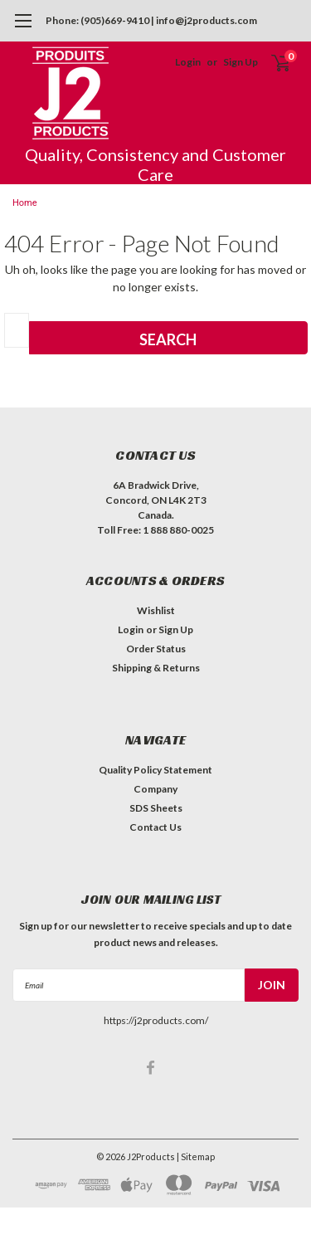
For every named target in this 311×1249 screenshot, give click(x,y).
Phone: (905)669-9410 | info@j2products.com (151, 20)
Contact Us (155, 827)
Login (188, 62)
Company (155, 789)
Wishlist (156, 610)
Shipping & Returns (156, 667)
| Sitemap (196, 1156)
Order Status (156, 648)
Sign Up (240, 62)
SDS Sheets (155, 808)
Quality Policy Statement (155, 770)
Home (24, 203)
